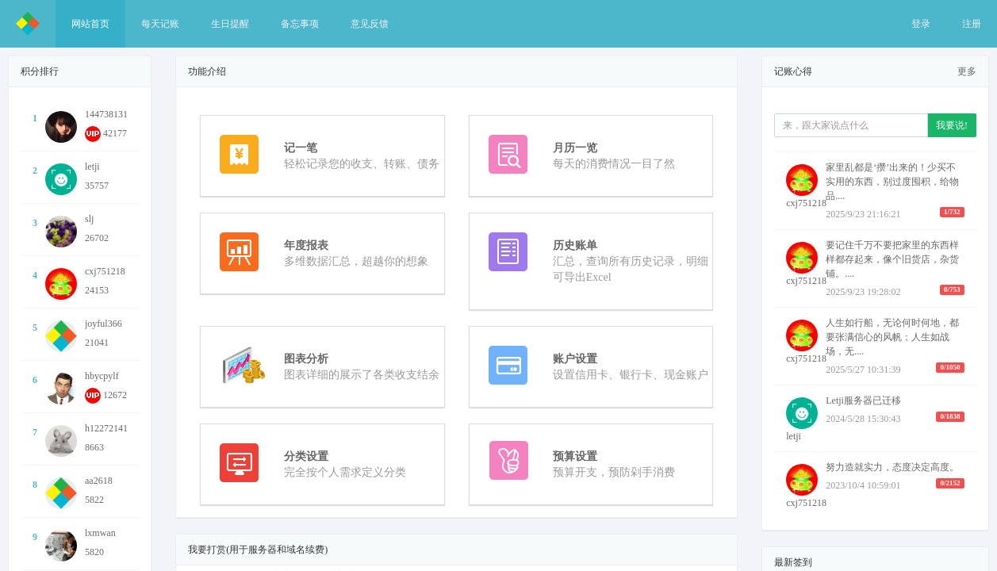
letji (92, 166)
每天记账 (160, 23)
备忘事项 (300, 23)
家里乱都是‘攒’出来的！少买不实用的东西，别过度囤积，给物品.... (892, 181)
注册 (971, 23)
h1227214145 (111, 428)
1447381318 (108, 114)
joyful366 (103, 323)
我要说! (952, 125)
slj (89, 218)
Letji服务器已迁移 (863, 400)
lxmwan (100, 532)
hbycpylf (102, 375)
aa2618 (99, 480)
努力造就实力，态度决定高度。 (892, 467)
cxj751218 (105, 271)
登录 (920, 23)
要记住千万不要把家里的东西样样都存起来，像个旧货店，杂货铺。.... (892, 259)
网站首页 (90, 23)
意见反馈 (370, 23)
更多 (966, 71)
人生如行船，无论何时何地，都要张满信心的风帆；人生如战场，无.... (892, 337)
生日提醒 (230, 23)
